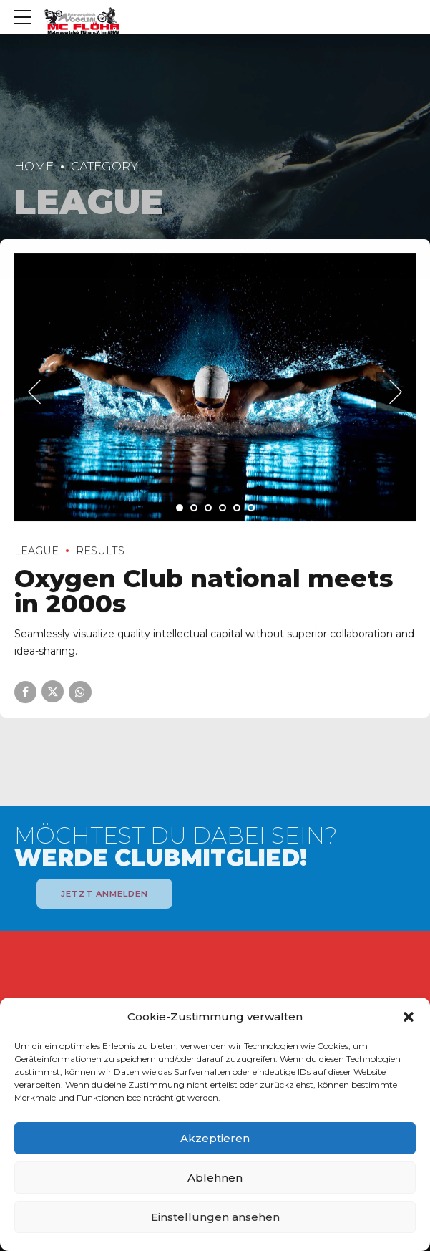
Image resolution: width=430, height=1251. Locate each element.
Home (34, 166)
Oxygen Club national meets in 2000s (203, 591)
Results (100, 550)
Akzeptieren (215, 1138)
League (36, 550)
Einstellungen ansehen (215, 1217)
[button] (408, 1017)
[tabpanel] (215, 387)
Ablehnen (215, 1177)
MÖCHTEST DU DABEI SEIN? (176, 847)
